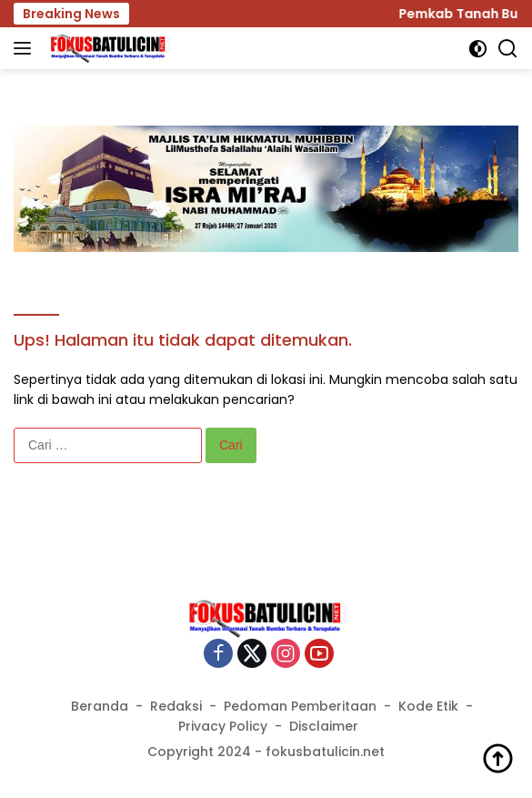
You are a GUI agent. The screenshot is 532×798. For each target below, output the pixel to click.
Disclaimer (323, 726)
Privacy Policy (222, 726)
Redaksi (176, 706)
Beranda (99, 706)
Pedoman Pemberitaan (300, 706)
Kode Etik (428, 706)
